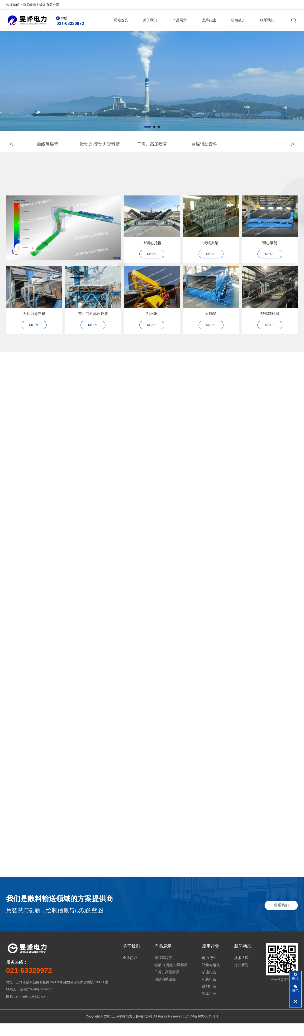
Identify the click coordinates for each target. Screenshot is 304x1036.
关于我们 (150, 20)
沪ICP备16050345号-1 (201, 1029)
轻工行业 (209, 1006)
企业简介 (130, 970)
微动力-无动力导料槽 (171, 977)
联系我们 (267, 20)
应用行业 (209, 20)
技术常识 (241, 970)
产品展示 (179, 20)
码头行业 (209, 992)
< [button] (15, 144)
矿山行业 (209, 985)
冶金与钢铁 (211, 977)
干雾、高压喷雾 (166, 985)
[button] (147, 127)
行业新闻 (241, 977)
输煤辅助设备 (165, 992)
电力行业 (209, 970)
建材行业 (209, 999)
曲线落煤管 (163, 970)
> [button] (289, 144)
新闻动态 (238, 20)
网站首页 (121, 20)
